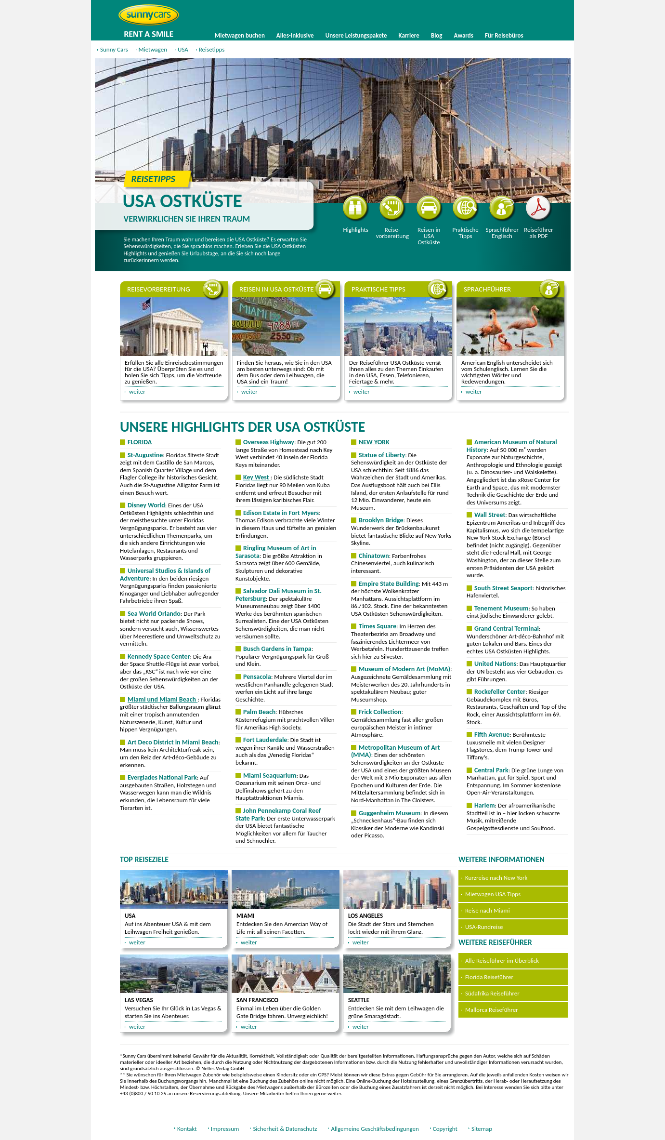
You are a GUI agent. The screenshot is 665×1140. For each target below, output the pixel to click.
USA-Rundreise (484, 926)
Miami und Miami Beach (162, 699)
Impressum (225, 1128)
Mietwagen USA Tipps (493, 894)
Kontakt (187, 1128)
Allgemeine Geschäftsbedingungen (374, 1128)
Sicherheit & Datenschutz (285, 1128)
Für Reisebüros (504, 35)
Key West (257, 477)
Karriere (409, 35)
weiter (137, 391)
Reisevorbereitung (392, 217)
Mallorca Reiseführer (491, 1009)
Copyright (445, 1128)
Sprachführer (487, 289)
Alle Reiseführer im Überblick (502, 960)
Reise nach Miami (487, 910)
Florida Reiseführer (489, 977)
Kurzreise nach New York (496, 877)
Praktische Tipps (466, 217)
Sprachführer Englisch (502, 217)
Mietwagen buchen (240, 35)
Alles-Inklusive (295, 35)
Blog (437, 35)
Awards (463, 35)
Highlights (356, 214)
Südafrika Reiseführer (492, 993)
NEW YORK (374, 442)
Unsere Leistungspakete (356, 35)
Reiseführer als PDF (538, 217)
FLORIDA (140, 442)
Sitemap (481, 1128)
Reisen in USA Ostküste (429, 220)
